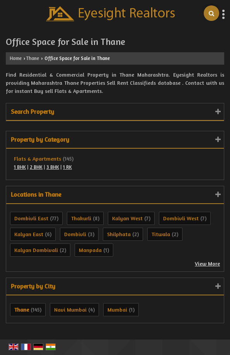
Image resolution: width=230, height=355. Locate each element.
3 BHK (52, 167)
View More (207, 263)
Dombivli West (181, 218)
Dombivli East (31, 218)
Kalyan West (127, 218)
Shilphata (119, 234)
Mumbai (117, 309)
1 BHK (20, 167)
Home (16, 58)
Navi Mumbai (70, 309)
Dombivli (75, 234)
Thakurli (81, 218)
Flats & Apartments (37, 158)
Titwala (161, 234)
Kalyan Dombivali (36, 250)
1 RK (67, 167)
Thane (32, 58)
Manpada (90, 250)
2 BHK (36, 167)
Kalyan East (28, 234)
